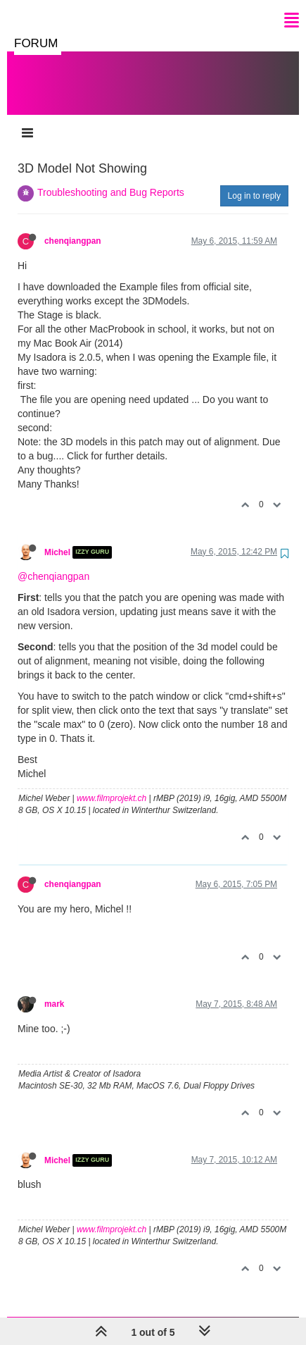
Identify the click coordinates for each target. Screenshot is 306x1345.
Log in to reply (254, 182)
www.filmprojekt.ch (111, 784)
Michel (57, 538)
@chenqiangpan (53, 562)
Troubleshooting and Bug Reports (110, 178)
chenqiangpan (72, 227)
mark (54, 990)
